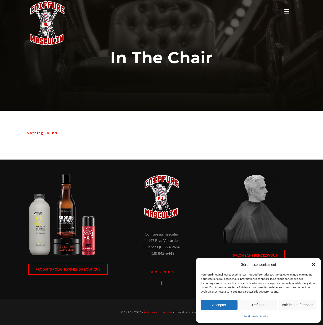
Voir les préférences (297, 305)
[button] (313, 264)
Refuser (258, 305)
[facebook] (161, 283)
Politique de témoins (256, 316)
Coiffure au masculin (158, 312)
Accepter (219, 305)
